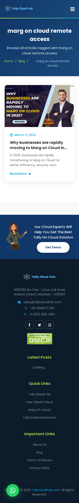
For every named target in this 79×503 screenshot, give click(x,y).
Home (8, 61)
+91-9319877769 (39, 308)
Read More (20, 174)
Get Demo (53, 247)
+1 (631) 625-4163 (39, 314)
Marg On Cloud (39, 410)
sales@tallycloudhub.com (40, 302)
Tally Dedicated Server (39, 417)
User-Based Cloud (39, 402)
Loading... (39, 367)
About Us (39, 445)
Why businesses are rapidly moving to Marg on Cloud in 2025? (37, 148)
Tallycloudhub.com (46, 490)
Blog (22, 61)
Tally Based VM (39, 394)
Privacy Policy (40, 468)
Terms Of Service (39, 460)
